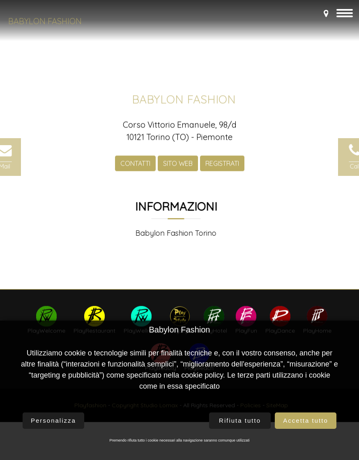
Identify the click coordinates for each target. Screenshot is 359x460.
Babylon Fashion (45, 21)
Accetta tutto (305, 420)
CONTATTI (135, 168)
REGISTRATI (222, 168)
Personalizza (53, 420)
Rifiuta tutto (240, 420)
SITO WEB (178, 168)
